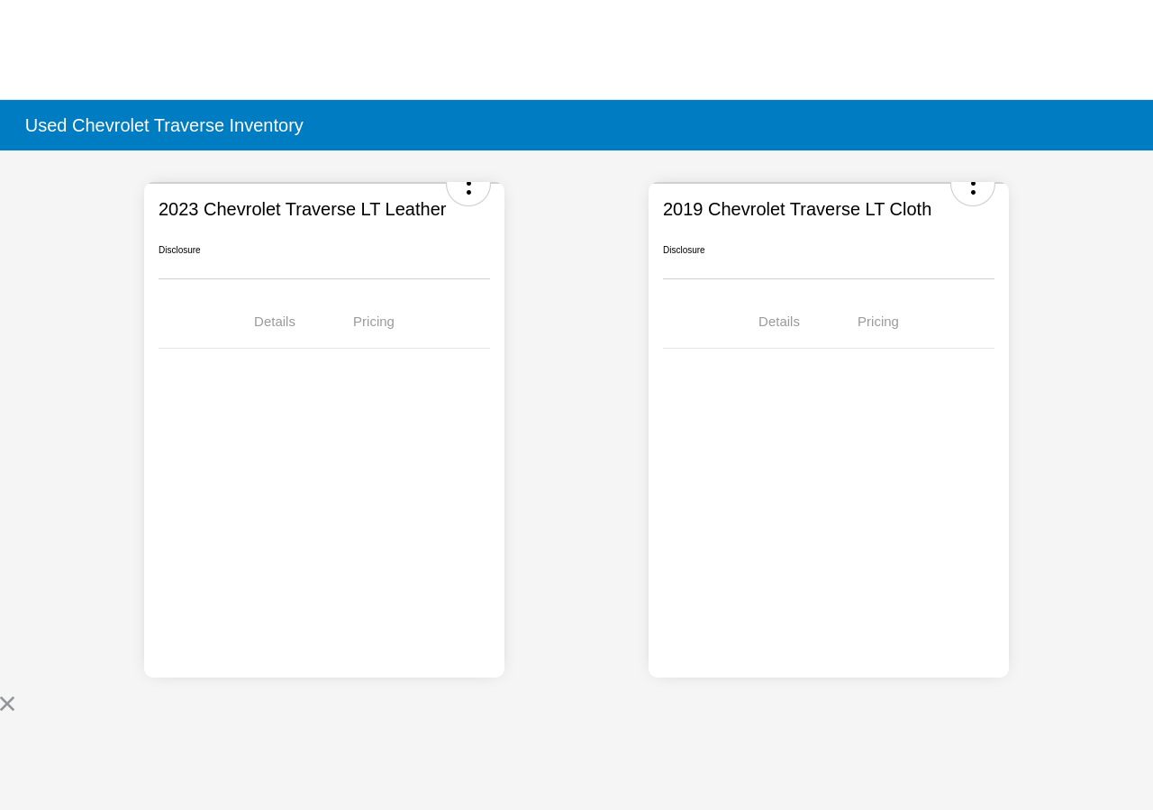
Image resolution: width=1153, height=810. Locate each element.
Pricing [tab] (374, 321)
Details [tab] (274, 321)
